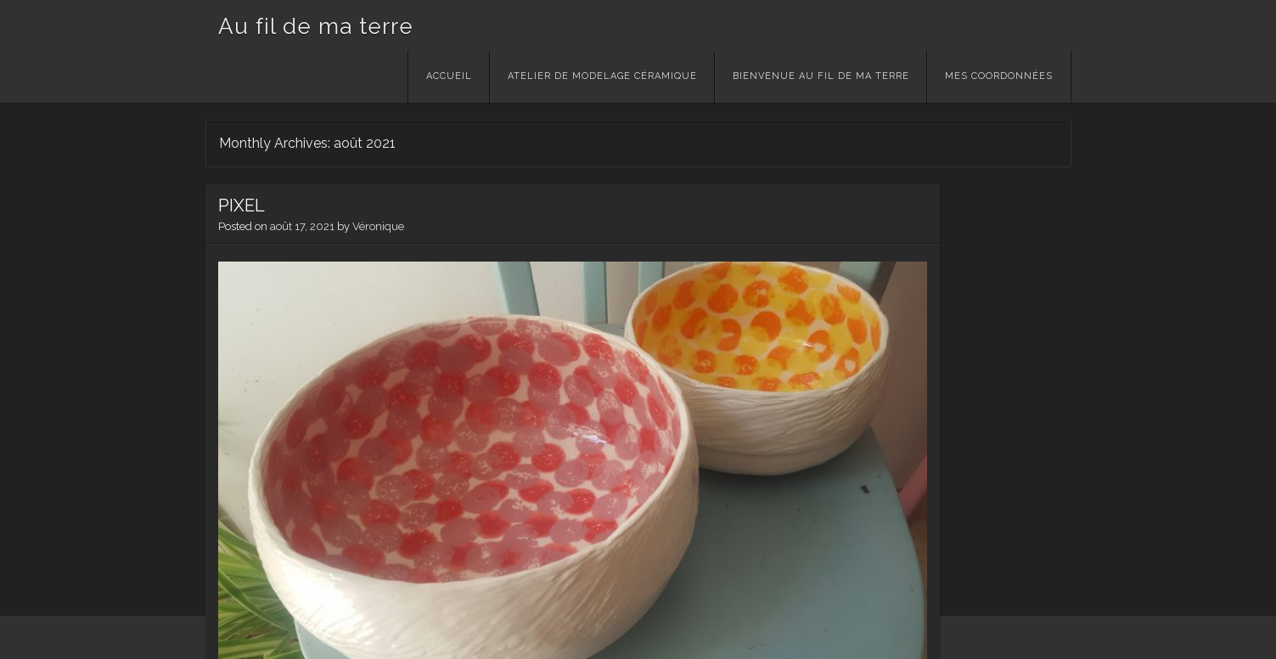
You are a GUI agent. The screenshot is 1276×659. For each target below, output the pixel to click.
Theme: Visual (309, 637)
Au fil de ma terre (315, 26)
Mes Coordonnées (999, 76)
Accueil (449, 76)
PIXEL (241, 205)
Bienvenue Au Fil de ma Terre (821, 76)
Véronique (378, 226)
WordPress (236, 637)
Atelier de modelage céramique (602, 76)
